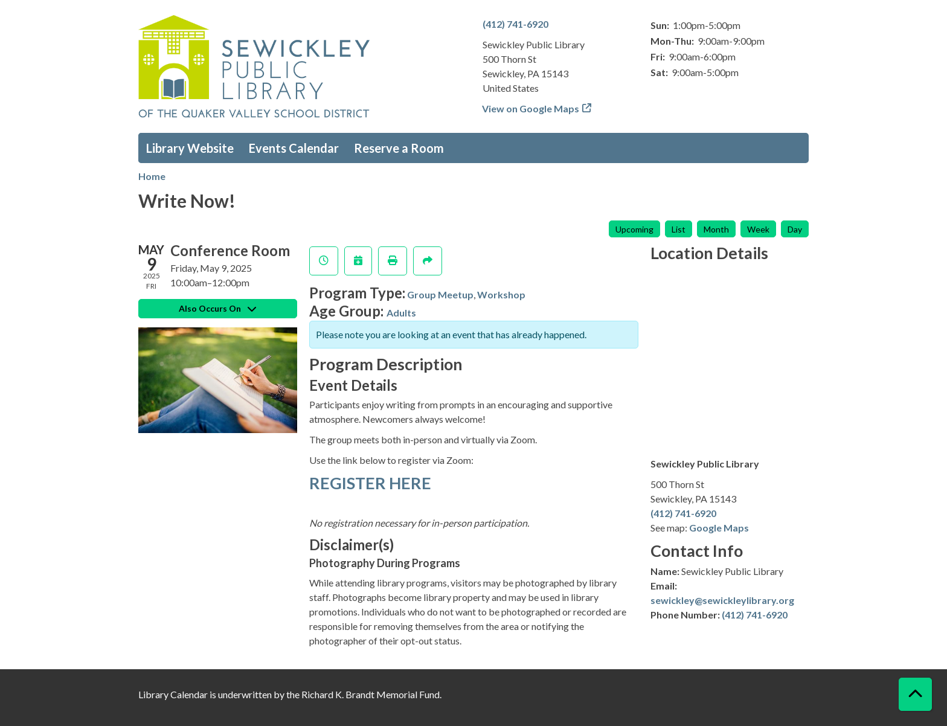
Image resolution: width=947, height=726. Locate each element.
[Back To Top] (915, 694)
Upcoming (634, 229)
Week (758, 229)
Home (151, 176)
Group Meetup (440, 294)
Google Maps (719, 527)
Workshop (501, 294)
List (678, 229)
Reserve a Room (399, 148)
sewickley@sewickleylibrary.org (722, 600)
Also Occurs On (217, 308)
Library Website (190, 148)
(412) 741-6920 (515, 24)
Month (716, 229)
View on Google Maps (531, 108)
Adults (401, 312)
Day (795, 229)
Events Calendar (294, 148)
